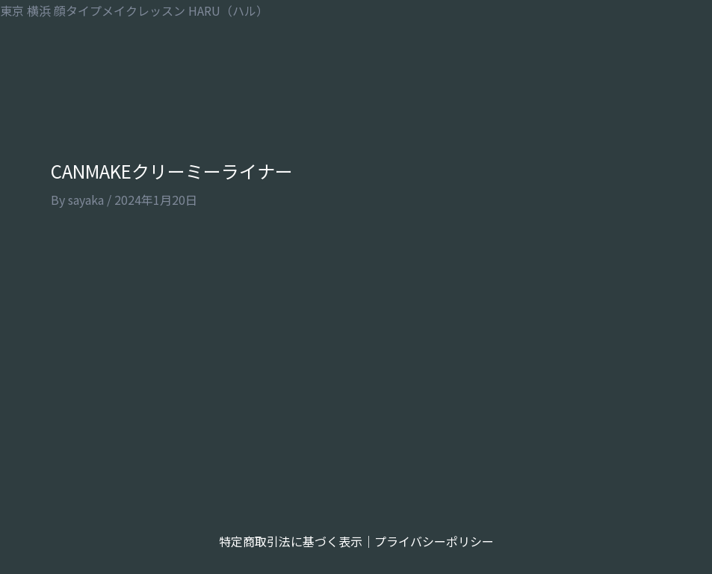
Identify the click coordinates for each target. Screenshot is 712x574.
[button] (356, 70)
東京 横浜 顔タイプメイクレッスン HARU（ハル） (134, 10)
